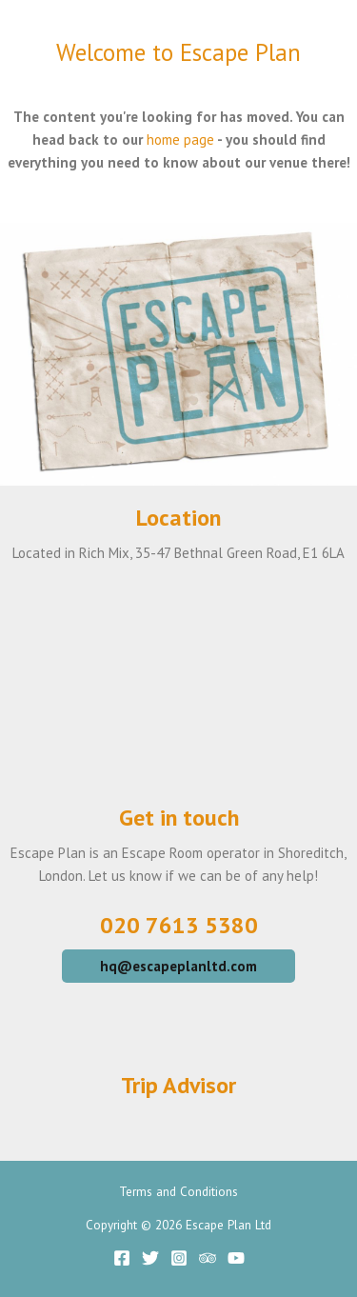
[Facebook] (121, 1258)
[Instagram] (179, 1258)
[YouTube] (236, 1258)
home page (180, 139)
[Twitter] (150, 1258)
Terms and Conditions (178, 1191)
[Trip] (207, 1258)
